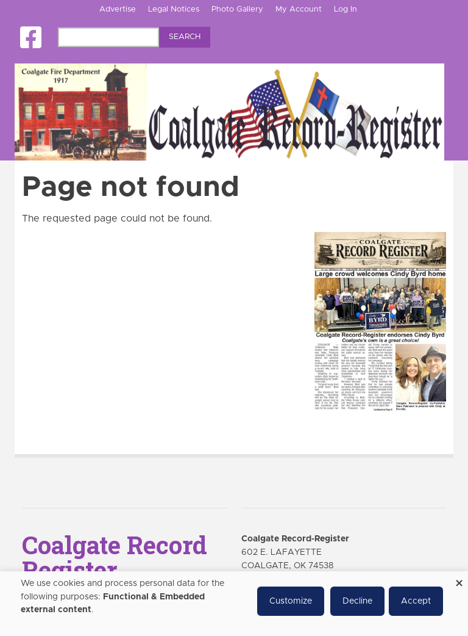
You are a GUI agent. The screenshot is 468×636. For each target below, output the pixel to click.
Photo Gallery (237, 9)
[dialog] (234, 603)
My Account (298, 9)
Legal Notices (173, 9)
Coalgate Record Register (114, 557)
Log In (345, 9)
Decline (357, 601)
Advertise (117, 9)
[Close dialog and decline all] (459, 579)
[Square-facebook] (30, 37)
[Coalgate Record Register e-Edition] (380, 321)
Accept (416, 601)
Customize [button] (290, 601)
